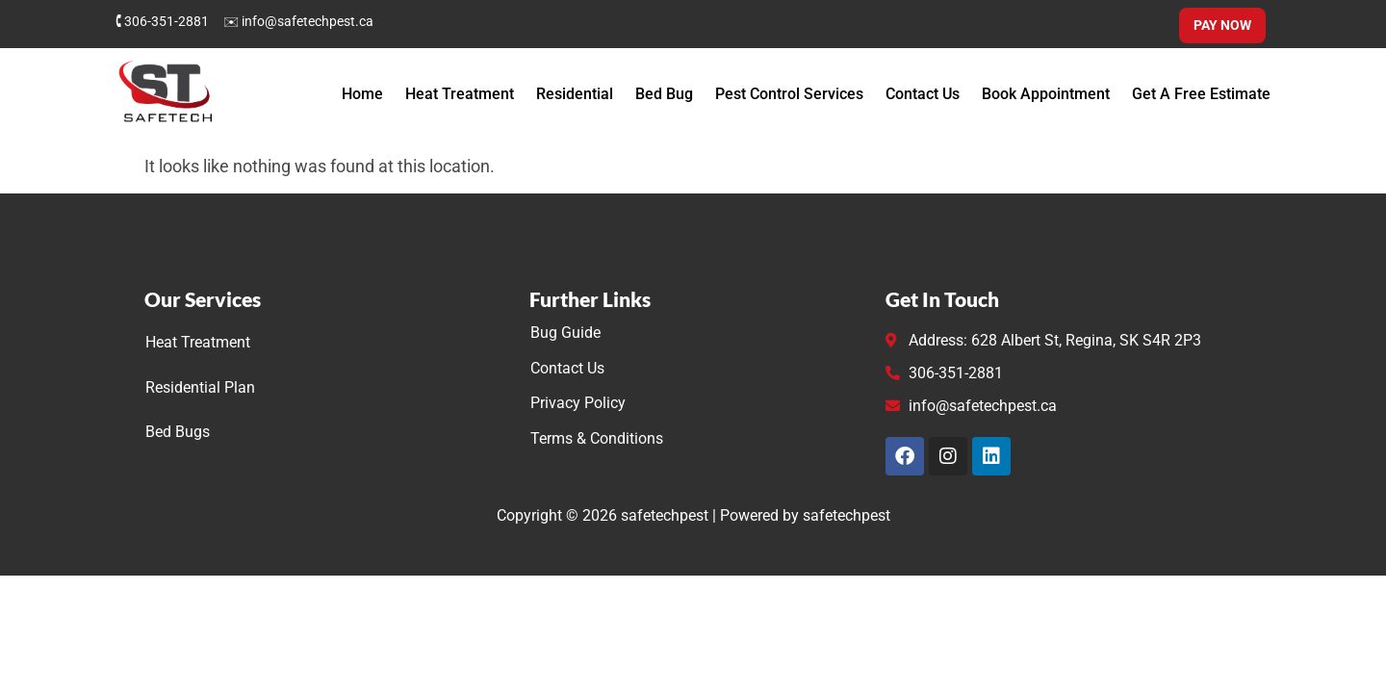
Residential (574, 94)
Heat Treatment (459, 94)
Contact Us (923, 94)
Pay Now (1222, 25)
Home (362, 94)
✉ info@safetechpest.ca (298, 21)
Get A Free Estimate (1201, 94)
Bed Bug (664, 94)
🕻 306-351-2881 (162, 21)
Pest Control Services (789, 94)
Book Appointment (1046, 94)
